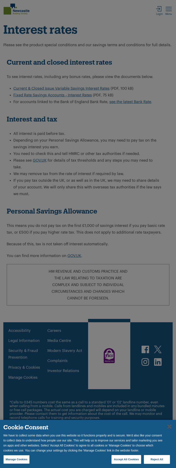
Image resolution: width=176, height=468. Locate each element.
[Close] (169, 426)
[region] (88, 444)
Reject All (157, 459)
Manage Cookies (16, 459)
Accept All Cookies (126, 459)
